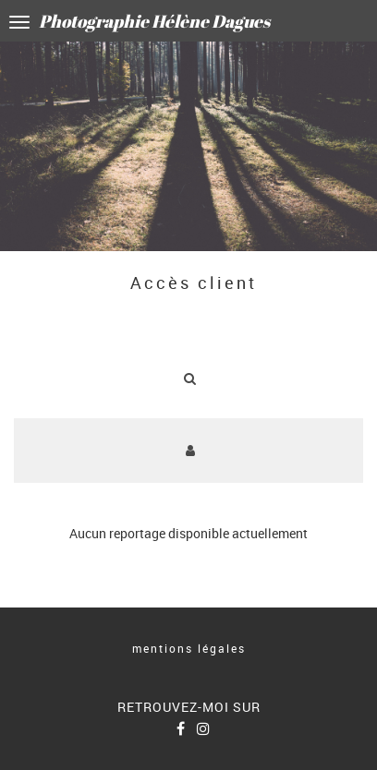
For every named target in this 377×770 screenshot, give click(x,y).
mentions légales (189, 648)
